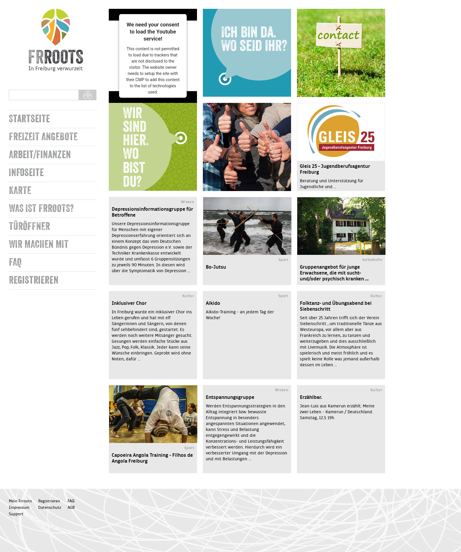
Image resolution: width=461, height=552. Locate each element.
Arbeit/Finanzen (40, 155)
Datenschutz (49, 507)
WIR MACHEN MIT (39, 244)
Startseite (29, 119)
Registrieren (34, 280)
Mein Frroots (20, 501)
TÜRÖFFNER (29, 226)
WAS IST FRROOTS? (41, 208)
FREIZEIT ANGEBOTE (43, 137)
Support (16, 514)
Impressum (19, 507)
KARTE (20, 190)
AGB (71, 507)
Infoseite (26, 173)
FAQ (15, 262)
